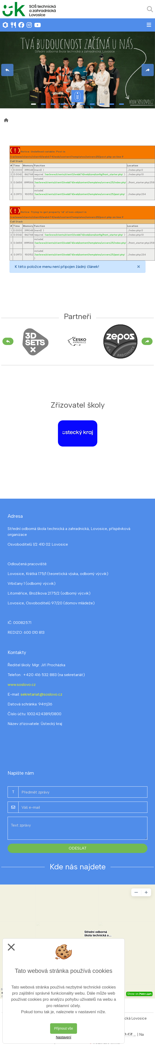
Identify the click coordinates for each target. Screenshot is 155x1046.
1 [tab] (33, 104)
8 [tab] (102, 104)
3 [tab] (53, 104)
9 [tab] (111, 104)
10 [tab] (121, 104)
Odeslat (78, 848)
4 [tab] (62, 104)
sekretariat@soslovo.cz (41, 694)
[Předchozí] (7, 341)
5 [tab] (72, 104)
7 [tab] (92, 104)
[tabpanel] (77, 70)
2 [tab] (43, 104)
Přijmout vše (63, 1028)
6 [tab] (82, 104)
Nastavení (63, 1037)
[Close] (138, 267)
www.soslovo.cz (22, 684)
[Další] (147, 341)
